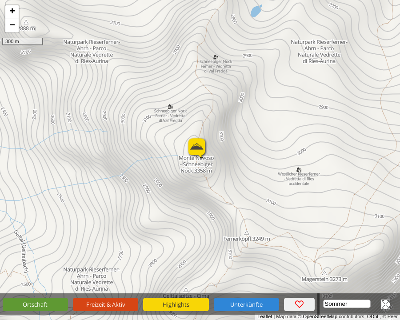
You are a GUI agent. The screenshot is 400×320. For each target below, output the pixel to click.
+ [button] (12, 12)
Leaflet (264, 316)
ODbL (373, 316)
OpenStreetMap (320, 316)
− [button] (12, 25)
